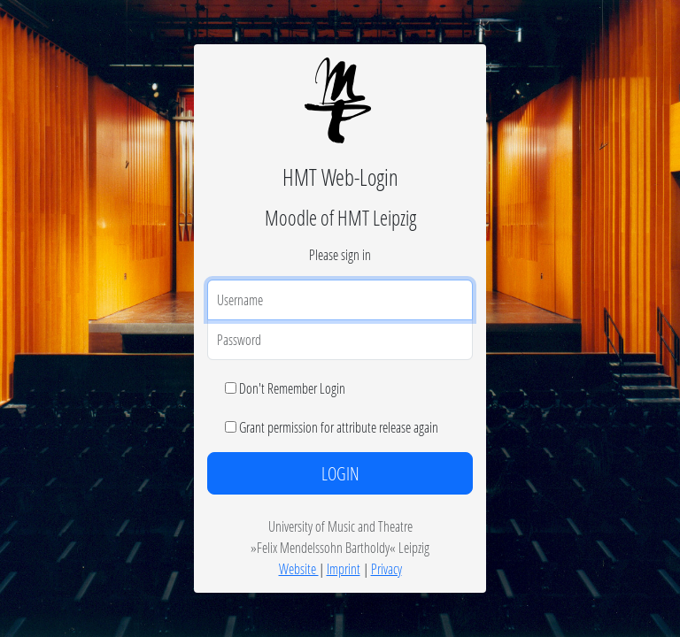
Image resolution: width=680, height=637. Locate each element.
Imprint (343, 568)
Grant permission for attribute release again (338, 427)
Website (299, 568)
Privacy (386, 568)
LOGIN (340, 473)
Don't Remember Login (292, 388)
